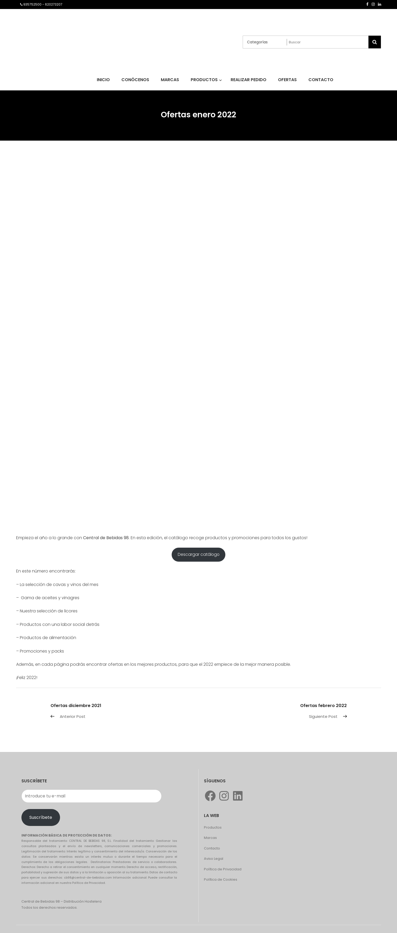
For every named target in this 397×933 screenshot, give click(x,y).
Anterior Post (72, 716)
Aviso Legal (213, 858)
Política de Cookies (220, 879)
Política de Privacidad (222, 869)
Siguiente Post (323, 716)
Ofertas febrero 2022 (323, 706)
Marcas (210, 837)
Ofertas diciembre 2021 (76, 706)
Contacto (212, 848)
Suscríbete (40, 817)
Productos (213, 827)
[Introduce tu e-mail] (91, 796)
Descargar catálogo (199, 554)
